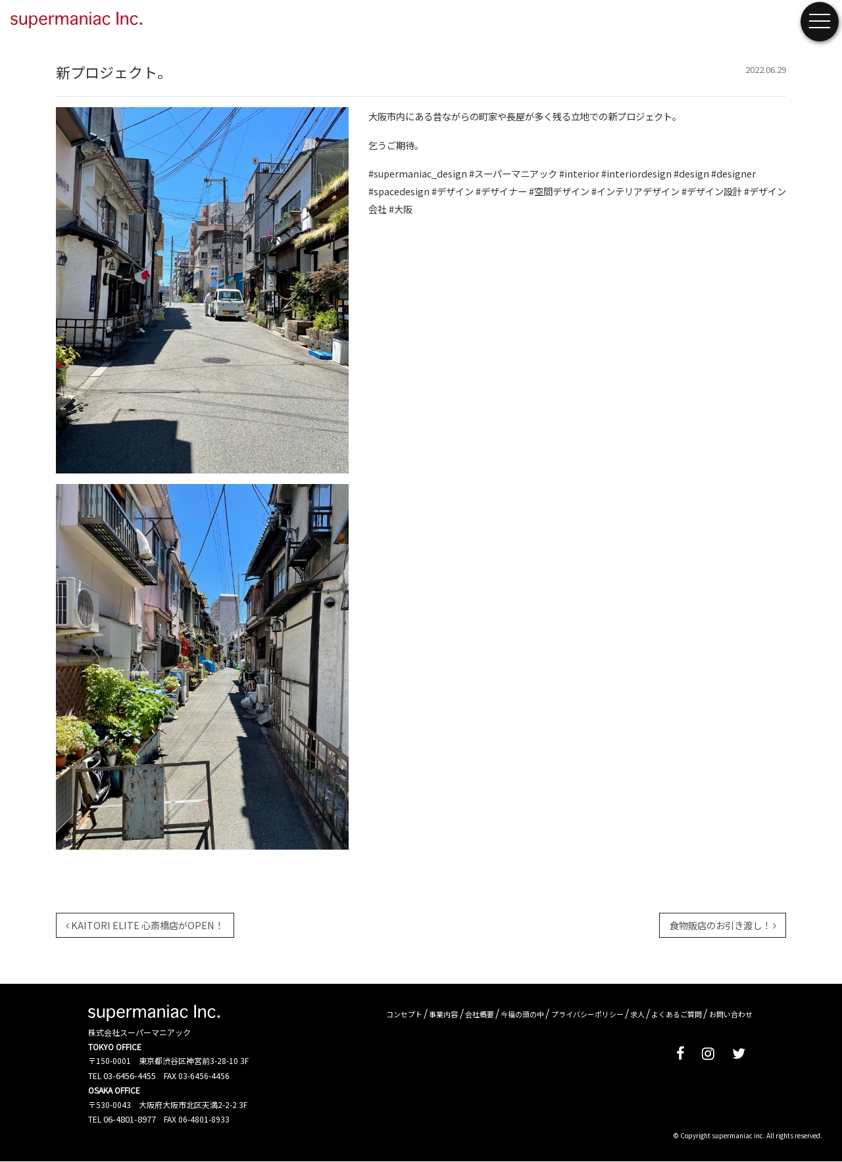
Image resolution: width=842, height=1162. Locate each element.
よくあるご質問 (676, 1014)
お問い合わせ (731, 1014)
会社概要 (479, 1014)
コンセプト (404, 1014)
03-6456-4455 (129, 1075)
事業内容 (443, 1014)
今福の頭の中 (522, 1014)
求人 (637, 1014)
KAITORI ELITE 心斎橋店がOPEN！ (145, 925)
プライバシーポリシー (587, 1014)
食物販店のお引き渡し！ (723, 925)
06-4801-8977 (129, 1119)
